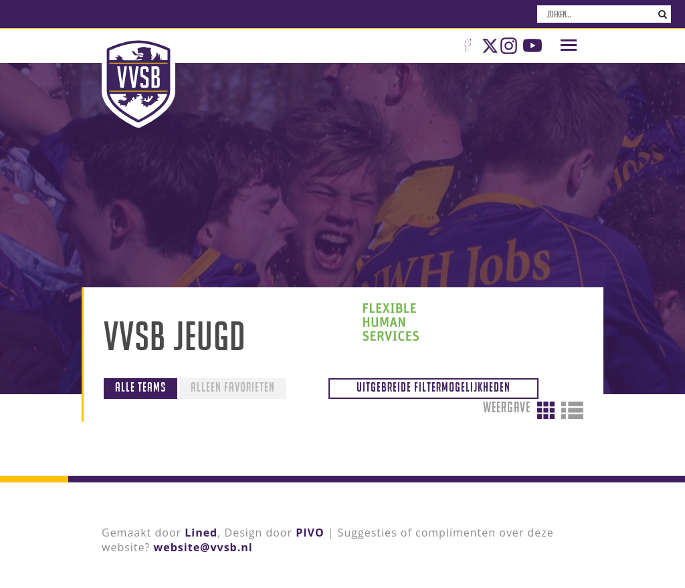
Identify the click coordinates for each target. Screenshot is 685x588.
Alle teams (140, 387)
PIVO (310, 532)
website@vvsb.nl (203, 547)
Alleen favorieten (233, 387)
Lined (201, 532)
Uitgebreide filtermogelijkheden (433, 387)
